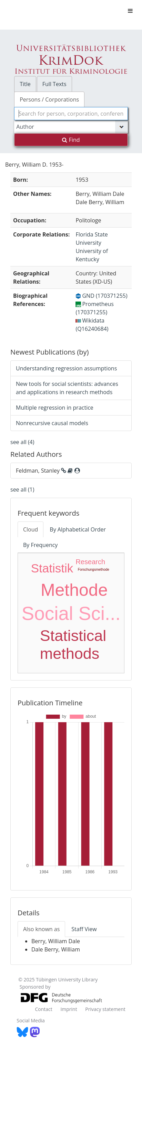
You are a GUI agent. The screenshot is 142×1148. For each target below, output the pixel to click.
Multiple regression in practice (54, 407)
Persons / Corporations (49, 99)
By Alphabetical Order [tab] (78, 529)
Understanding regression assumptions (66, 368)
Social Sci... (71, 613)
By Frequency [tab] (40, 545)
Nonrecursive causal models (52, 423)
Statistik (52, 568)
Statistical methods (73, 644)
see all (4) (22, 442)
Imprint (68, 1009)
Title (25, 84)
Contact (43, 1009)
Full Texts (54, 84)
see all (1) (22, 489)
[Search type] (71, 126)
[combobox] (71, 113)
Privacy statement (105, 1009)
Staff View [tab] (84, 929)
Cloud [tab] (30, 529)
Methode (74, 590)
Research (90, 562)
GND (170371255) (101, 295)
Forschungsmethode (93, 569)
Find (71, 140)
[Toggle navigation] (130, 10)
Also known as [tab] (41, 929)
